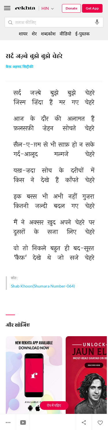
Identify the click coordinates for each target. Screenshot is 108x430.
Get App (92, 8)
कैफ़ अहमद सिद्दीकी (19, 67)
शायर (23, 33)
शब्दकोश (48, 33)
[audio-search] (97, 22)
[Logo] (25, 8)
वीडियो (65, 33)
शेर (34, 33)
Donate (71, 8)
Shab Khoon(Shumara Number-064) (43, 286)
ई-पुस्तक (82, 33)
